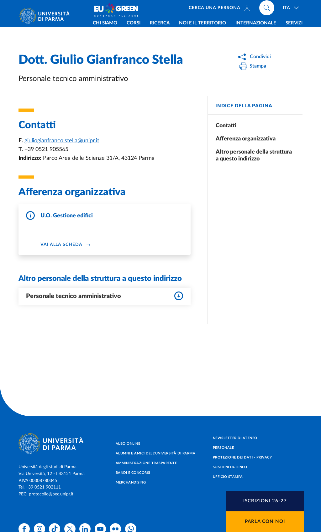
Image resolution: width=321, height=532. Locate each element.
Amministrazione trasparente (146, 463)
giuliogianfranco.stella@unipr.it (61, 141)
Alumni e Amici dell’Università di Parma (156, 453)
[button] (265, 501)
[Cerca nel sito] (267, 9)
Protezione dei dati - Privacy (242, 457)
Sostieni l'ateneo (230, 467)
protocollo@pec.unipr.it (51, 494)
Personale (223, 447)
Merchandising (131, 482)
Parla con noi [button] (265, 521)
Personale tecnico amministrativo (104, 295)
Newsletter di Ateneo (235, 438)
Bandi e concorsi (133, 472)
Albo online (128, 443)
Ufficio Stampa (228, 477)
